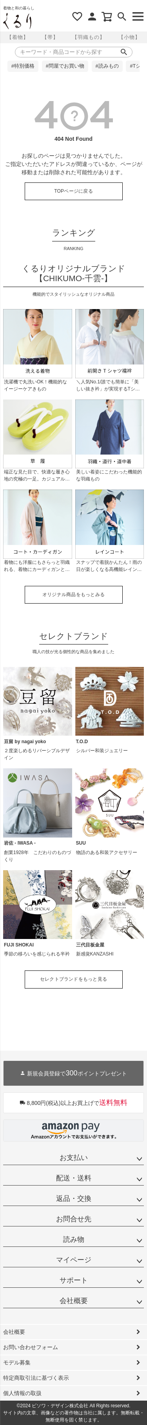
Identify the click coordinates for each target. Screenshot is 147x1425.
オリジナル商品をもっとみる (73, 594)
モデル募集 (17, 1362)
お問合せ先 (73, 1219)
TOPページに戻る (73, 191)
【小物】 (129, 37)
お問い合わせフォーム (30, 1347)
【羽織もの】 (88, 37)
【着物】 (18, 37)
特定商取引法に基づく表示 (36, 1378)
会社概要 (74, 1301)
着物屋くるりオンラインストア (17, 21)
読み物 (73, 1239)
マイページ (73, 1260)
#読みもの (107, 66)
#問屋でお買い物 (65, 66)
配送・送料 (73, 1178)
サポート (74, 1280)
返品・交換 (73, 1198)
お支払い (74, 1158)
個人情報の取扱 (22, 1393)
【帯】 (50, 37)
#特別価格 (22, 66)
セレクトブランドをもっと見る (73, 979)
